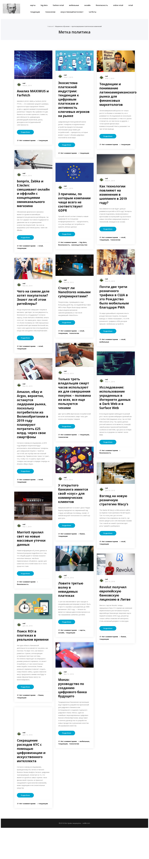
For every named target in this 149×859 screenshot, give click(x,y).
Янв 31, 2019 (110, 185)
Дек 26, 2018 (27, 647)
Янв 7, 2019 (27, 547)
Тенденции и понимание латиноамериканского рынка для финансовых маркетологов (118, 94)
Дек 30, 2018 (110, 509)
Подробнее (25, 137)
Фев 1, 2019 (68, 190)
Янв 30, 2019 (27, 293)
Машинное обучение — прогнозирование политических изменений (79, 26)
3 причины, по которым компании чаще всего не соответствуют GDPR (74, 203)
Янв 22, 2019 (69, 378)
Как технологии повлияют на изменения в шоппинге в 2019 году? (113, 199)
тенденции (35, 12)
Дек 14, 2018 (27, 763)
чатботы (92, 12)
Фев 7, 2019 (68, 77)
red (24, 83)
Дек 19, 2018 (69, 587)
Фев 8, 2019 (27, 85)
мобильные (74, 5)
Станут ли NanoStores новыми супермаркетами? (74, 295)
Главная (47, 26)
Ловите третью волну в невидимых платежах (70, 598)
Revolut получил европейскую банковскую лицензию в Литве (114, 616)
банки (40, 723)
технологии (50, 12)
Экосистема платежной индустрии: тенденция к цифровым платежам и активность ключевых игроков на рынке (74, 99)
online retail (118, 5)
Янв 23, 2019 (27, 401)
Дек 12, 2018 (69, 687)
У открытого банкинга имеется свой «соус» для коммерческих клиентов (73, 501)
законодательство (79, 248)
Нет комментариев (27, 146)
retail (130, 5)
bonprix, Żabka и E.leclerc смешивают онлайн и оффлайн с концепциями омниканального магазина (33, 198)
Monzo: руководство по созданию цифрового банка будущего (72, 701)
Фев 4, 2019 (27, 181)
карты (32, 5)
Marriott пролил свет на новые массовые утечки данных (31, 558)
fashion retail (58, 5)
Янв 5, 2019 (68, 487)
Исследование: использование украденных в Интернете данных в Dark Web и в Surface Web (114, 410)
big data (44, 5)
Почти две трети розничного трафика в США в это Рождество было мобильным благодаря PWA (114, 306)
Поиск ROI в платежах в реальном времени (33, 657)
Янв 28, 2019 (69, 285)
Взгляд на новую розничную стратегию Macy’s (113, 518)
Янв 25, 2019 (110, 290)
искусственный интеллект (72, 12)
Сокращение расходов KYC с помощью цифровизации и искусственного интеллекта (31, 778)
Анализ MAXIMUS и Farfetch (33, 93)
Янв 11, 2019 (110, 395)
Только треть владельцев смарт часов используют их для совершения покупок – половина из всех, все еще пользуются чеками (74, 397)
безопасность (102, 5)
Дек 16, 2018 (110, 604)
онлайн (87, 5)
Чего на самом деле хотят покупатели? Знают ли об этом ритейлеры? (33, 304)
